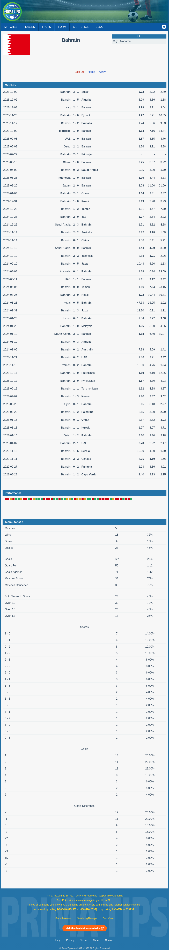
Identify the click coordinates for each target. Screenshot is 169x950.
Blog (99, 26)
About (96, 940)
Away (102, 71)
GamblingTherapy (87, 918)
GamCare (108, 918)
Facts (46, 26)
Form (62, 26)
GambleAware (63, 918)
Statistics (81, 26)
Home (91, 71)
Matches (11, 26)
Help (58, 940)
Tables (30, 26)
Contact (109, 940)
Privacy (70, 940)
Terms (83, 940)
